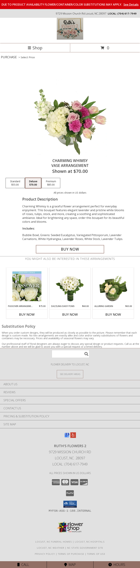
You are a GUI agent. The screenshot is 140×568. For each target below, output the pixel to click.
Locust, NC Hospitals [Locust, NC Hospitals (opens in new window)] (90, 541)
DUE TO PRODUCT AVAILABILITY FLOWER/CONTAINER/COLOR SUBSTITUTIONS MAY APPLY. (70, 4)
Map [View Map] (70, 564)
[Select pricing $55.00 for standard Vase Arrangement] (15, 183)
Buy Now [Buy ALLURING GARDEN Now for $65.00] (113, 314)
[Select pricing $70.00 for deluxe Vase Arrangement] (33, 183)
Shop (35, 48)
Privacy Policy (45, 553)
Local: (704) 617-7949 (70, 464)
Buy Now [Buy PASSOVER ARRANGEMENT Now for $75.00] (27, 314)
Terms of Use (96, 553)
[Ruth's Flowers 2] (70, 38)
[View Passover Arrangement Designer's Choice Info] (26, 286)
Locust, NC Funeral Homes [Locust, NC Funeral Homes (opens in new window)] (53, 541)
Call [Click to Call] (23, 564)
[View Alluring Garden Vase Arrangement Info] (113, 286)
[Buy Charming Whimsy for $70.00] (70, 249)
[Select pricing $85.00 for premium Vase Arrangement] (51, 183)
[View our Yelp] (73, 437)
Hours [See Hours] (116, 564)
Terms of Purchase (71, 553)
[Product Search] (70, 354)
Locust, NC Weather (50, 547)
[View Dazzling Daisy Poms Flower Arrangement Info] (70, 286)
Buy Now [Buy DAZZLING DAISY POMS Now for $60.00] (70, 314)
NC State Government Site (85, 547)
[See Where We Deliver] (70, 374)
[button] (70, 504)
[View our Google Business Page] (67, 437)
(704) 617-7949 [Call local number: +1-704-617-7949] (127, 13)
